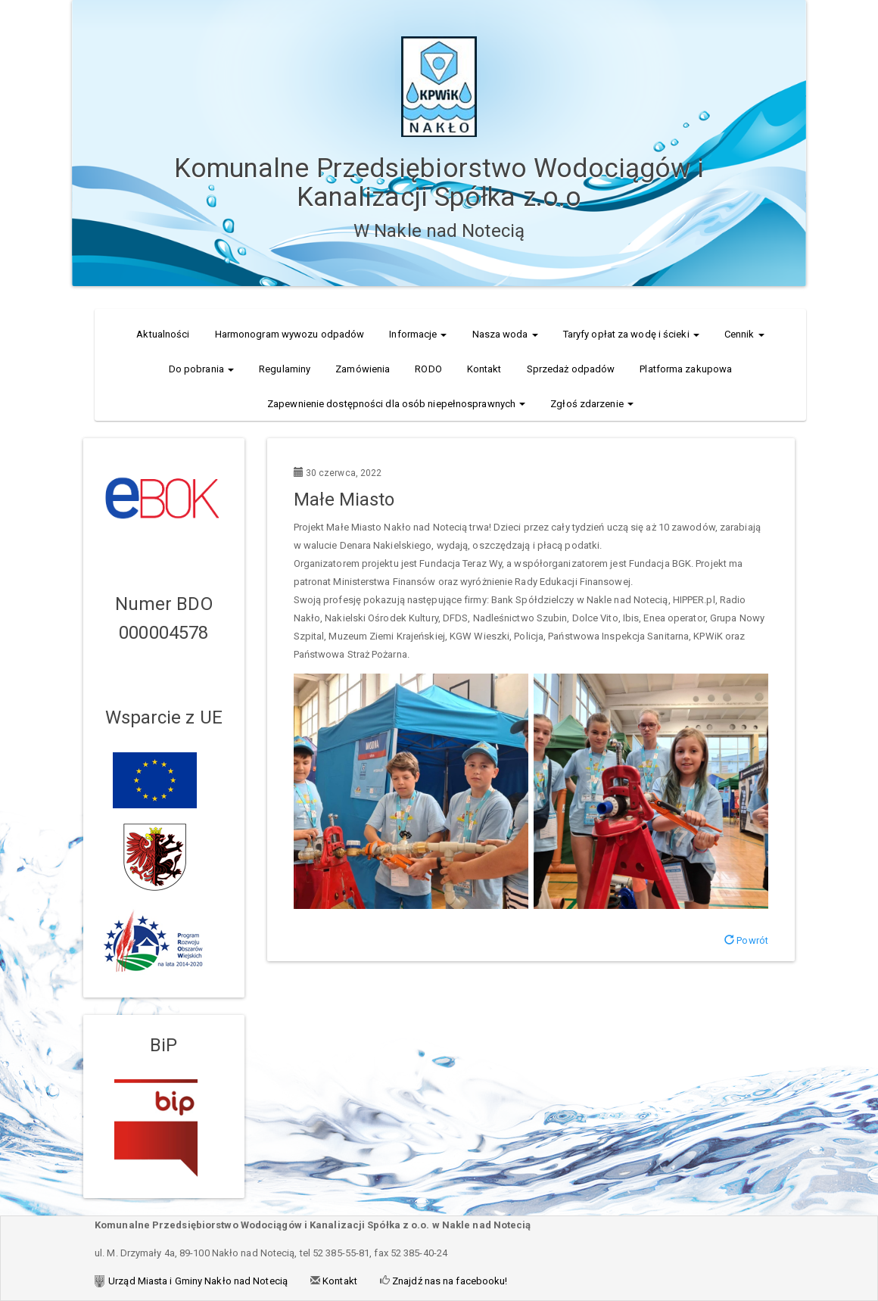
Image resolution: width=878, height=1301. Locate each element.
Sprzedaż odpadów (571, 369)
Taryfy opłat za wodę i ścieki (631, 334)
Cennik (744, 334)
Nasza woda (505, 334)
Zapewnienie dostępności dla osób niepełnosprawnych (396, 403)
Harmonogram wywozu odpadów (290, 334)
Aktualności (162, 334)
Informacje (418, 334)
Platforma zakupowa (686, 369)
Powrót (746, 940)
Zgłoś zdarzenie (592, 403)
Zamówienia (362, 369)
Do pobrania (201, 369)
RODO (428, 369)
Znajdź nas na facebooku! (449, 1281)
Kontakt (484, 369)
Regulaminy (284, 369)
